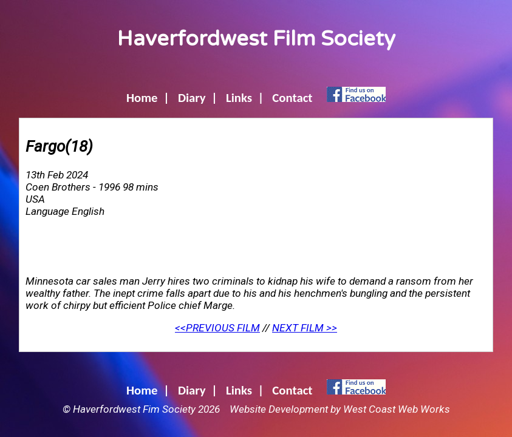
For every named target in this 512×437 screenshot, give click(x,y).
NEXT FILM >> (304, 328)
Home (142, 98)
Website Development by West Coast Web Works (340, 409)
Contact (292, 98)
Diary (192, 98)
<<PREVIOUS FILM (217, 328)
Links (239, 98)
